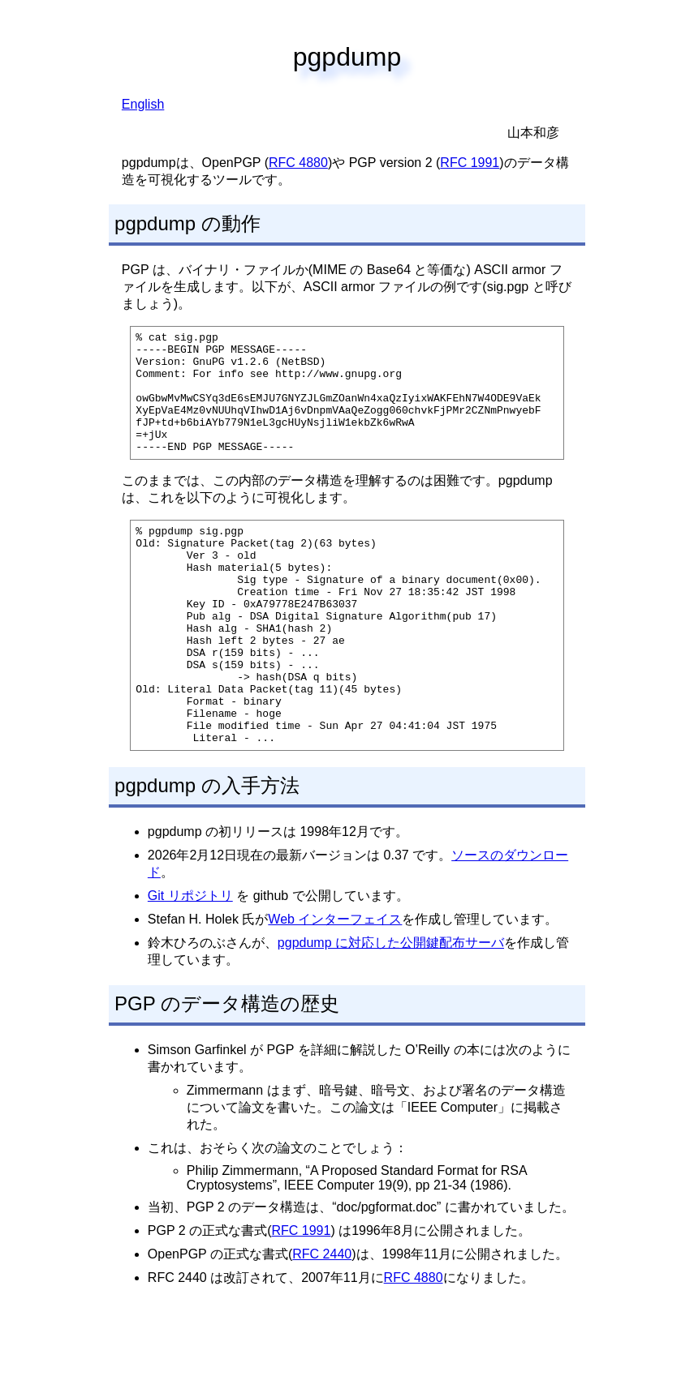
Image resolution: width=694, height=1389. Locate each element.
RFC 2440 (321, 1322)
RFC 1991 (469, 162)
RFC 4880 (298, 162)
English (143, 104)
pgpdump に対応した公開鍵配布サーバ (391, 1011)
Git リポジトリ (190, 964)
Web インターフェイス (335, 987)
